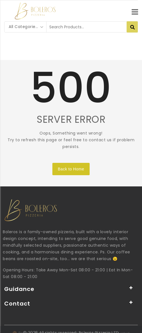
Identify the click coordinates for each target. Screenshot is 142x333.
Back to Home (71, 169)
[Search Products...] (132, 27)
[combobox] (25, 27)
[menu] (135, 10)
